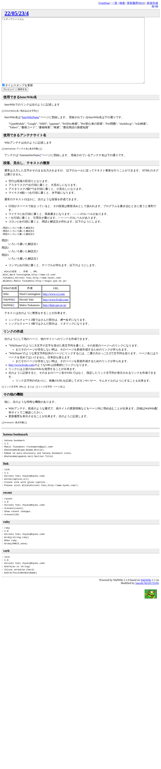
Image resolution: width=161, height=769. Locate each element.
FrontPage (104, 3)
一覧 (114, 3)
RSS (141, 3)
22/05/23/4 (17, 13)
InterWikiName (30, 130)
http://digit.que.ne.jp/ (54, 318)
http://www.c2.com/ (54, 307)
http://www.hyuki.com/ (56, 312)
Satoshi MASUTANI (147, 596)
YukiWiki (145, 593)
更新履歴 (132, 3)
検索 (122, 3)
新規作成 (152, 3)
